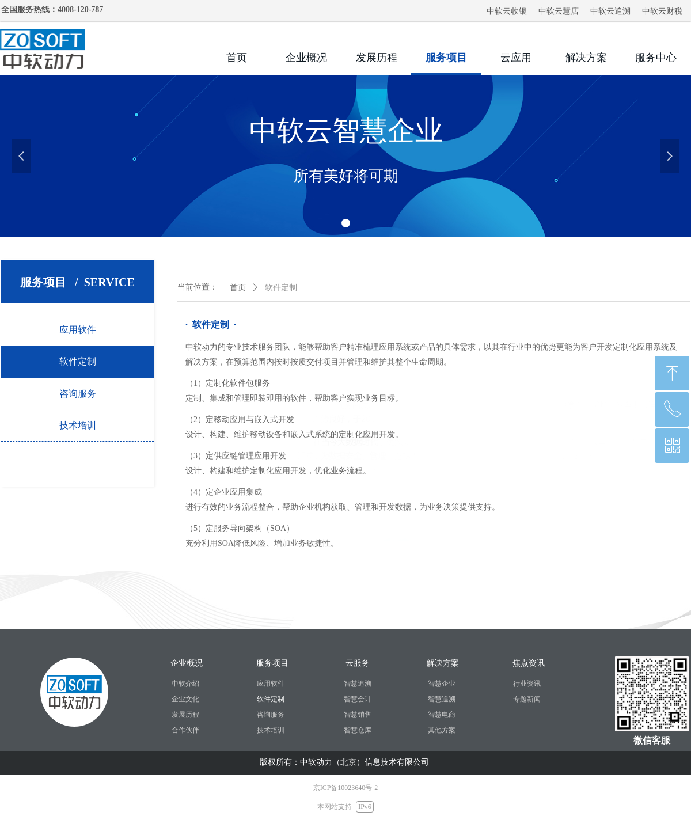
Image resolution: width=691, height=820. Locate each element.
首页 (238, 287)
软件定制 (281, 287)
